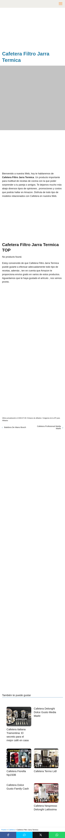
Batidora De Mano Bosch (15, 427)
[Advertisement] (32, 30)
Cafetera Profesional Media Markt (49, 427)
